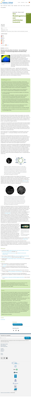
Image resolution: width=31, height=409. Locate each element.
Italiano (2, 39)
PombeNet (5, 264)
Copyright (2, 348)
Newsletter (23, 2)
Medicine (15, 31)
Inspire (12, 5)
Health (7, 29)
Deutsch (2, 36)
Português (3, 40)
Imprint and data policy (4, 346)
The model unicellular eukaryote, (16, 258)
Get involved (27, 5)
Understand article (28, 14)
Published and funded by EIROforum (5, 392)
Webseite (4, 266)
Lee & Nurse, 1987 (7, 213)
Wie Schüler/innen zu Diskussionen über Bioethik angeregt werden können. (13, 277)
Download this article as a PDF (17, 324)
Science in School (15, 12)
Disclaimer (2, 351)
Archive (2, 353)
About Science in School (4, 344)
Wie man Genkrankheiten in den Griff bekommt (15, 271)
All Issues (9, 5)
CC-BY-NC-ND (3, 319)
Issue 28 (22, 12)
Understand (15, 5)
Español (2, 42)
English (2, 35)
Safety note (2, 350)
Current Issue (5, 5)
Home (1, 5)
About (24, 5)
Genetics (12, 31)
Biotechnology (9, 31)
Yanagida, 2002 (25, 238)
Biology (4, 29)
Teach (19, 5)
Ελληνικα (2, 38)
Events (21, 5)
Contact (19, 2)
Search (26, 2)
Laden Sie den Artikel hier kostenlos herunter (8, 253)
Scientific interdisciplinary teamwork (22, 31)
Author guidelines (3, 7)
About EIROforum (3, 345)
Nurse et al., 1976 (25, 180)
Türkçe (2, 43)
